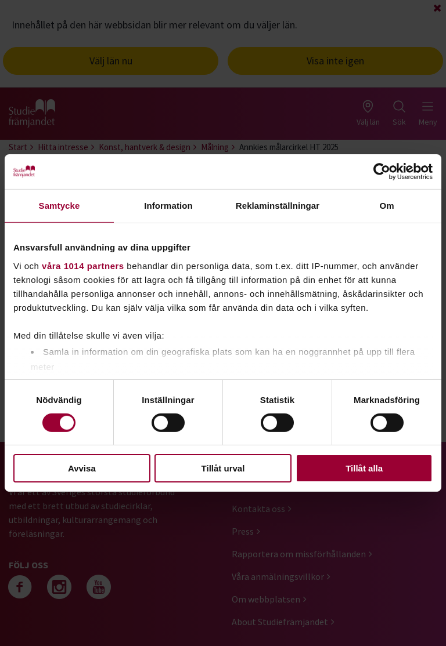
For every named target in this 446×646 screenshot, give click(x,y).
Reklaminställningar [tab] (277, 206)
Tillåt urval (223, 468)
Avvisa (82, 468)
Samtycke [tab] (59, 206)
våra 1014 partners (83, 265)
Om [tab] (386, 206)
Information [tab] (168, 206)
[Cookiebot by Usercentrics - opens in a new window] (382, 171)
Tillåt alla (364, 468)
